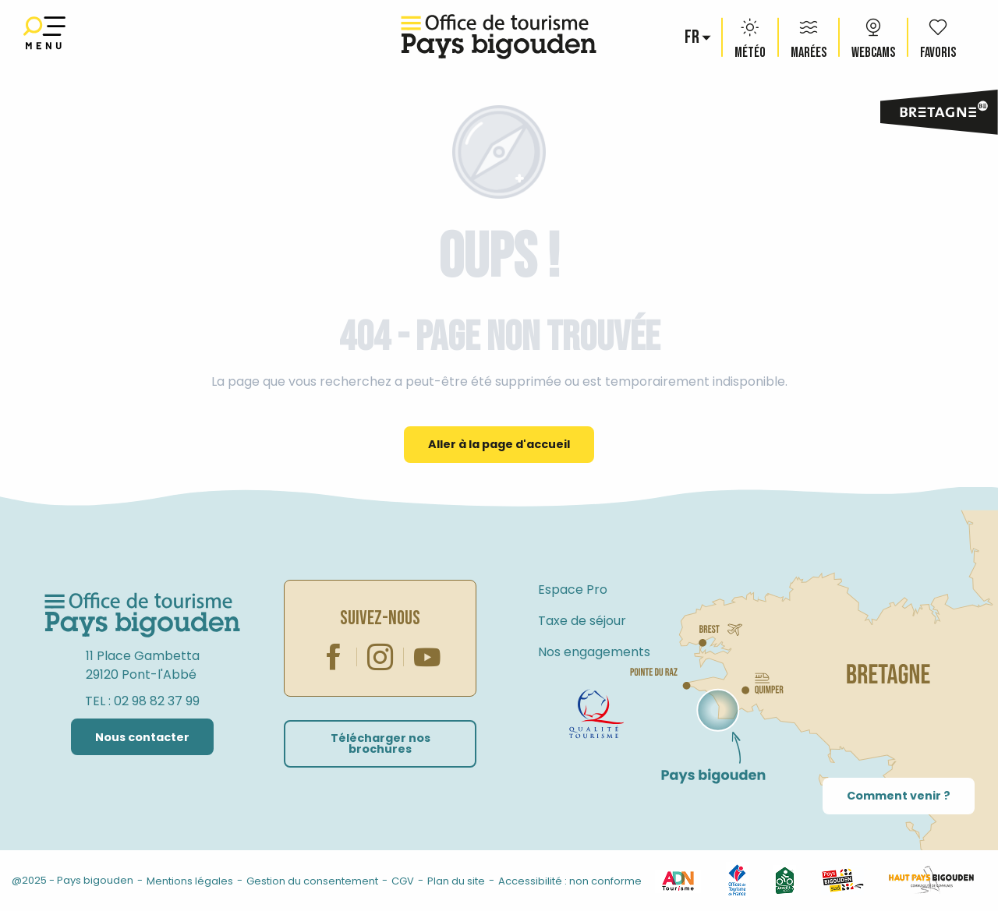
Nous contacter (142, 737)
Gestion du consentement (312, 881)
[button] (693, 37)
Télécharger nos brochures (380, 743)
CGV (402, 881)
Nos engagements (594, 652)
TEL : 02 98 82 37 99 (142, 701)
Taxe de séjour (582, 621)
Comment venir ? (898, 795)
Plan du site (456, 881)
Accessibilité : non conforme (570, 881)
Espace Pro (572, 590)
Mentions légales (190, 881)
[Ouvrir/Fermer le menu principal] (44, 37)
